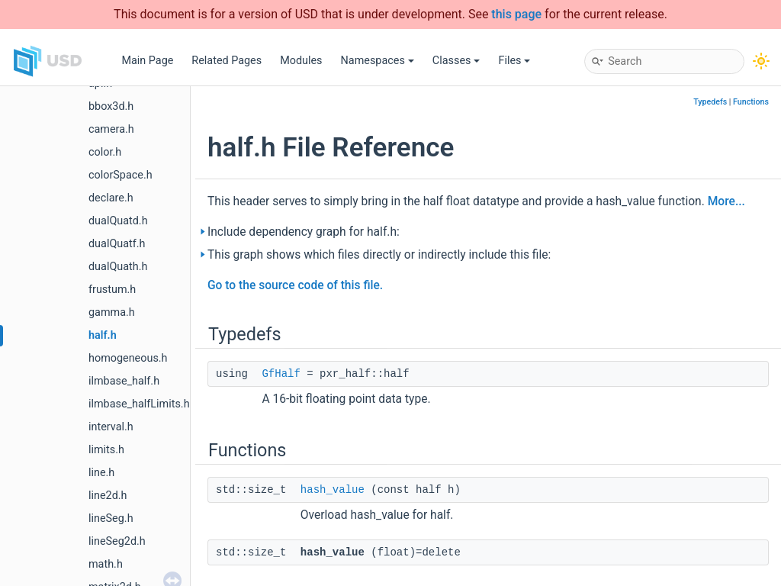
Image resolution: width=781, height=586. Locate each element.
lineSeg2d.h (117, 541)
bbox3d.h (110, 106)
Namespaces (377, 60)
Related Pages (226, 60)
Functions (751, 102)
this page (516, 14)
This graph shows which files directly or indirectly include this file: (379, 255)
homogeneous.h (128, 358)
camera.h (111, 129)
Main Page (147, 60)
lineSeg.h (110, 518)
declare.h (110, 198)
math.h (105, 564)
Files (514, 60)
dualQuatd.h (118, 220)
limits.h (106, 449)
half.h (102, 335)
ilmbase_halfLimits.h (139, 404)
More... (726, 201)
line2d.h (107, 495)
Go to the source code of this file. (295, 285)
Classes (456, 60)
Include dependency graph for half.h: (303, 232)
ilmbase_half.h (123, 381)
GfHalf (281, 374)
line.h (101, 472)
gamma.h (111, 312)
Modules (301, 60)
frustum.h (112, 289)
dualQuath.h (117, 266)
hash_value (333, 490)
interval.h (110, 426)
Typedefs (710, 102)
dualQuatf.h (116, 243)
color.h (104, 152)
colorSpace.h (120, 175)
